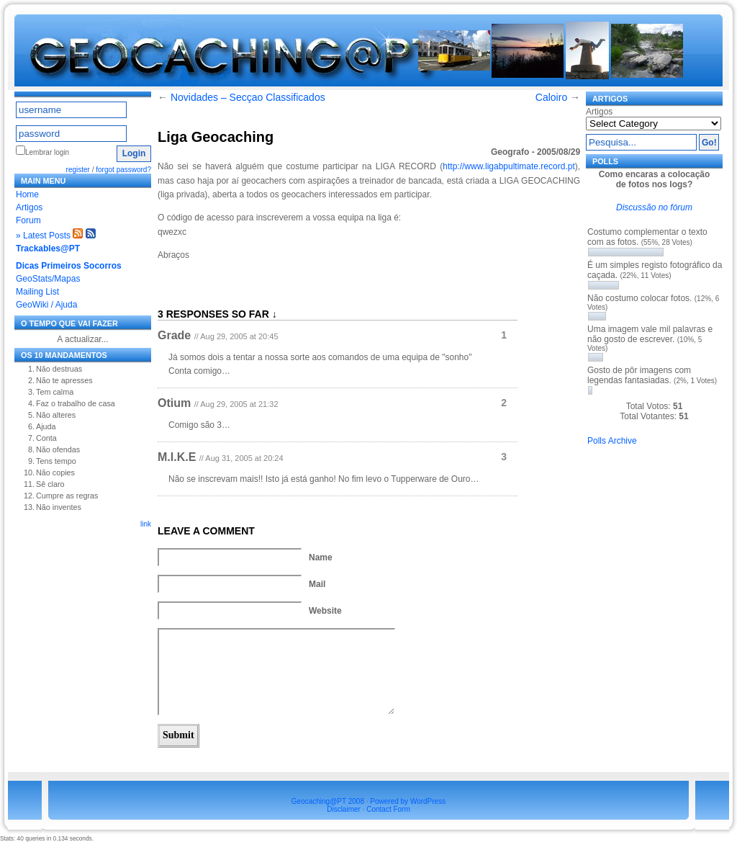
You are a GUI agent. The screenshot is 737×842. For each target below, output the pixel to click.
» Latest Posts (43, 235)
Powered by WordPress (408, 801)
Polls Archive (612, 441)
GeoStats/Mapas (48, 279)
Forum (28, 220)
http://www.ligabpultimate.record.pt (508, 166)
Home (27, 194)
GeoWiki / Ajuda (46, 305)
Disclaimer (344, 809)
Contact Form (388, 809)
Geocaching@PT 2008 (327, 801)
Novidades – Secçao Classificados (248, 97)
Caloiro (551, 97)
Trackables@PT (48, 248)
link (145, 524)
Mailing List (37, 292)
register (78, 170)
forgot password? (123, 170)
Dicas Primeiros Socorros (69, 266)
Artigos (29, 207)
